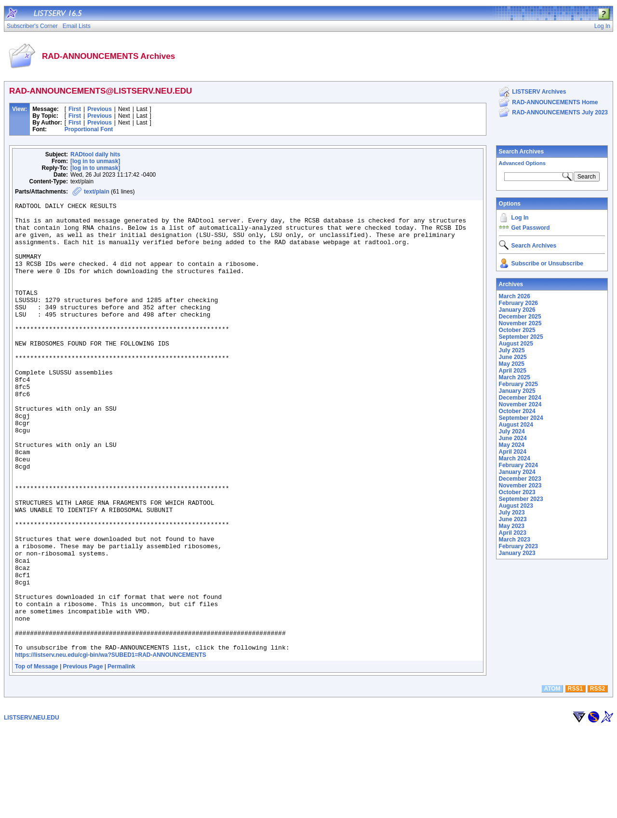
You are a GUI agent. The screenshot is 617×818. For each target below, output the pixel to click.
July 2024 (512, 431)
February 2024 (518, 465)
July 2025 (512, 350)
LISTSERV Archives (539, 91)
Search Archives (521, 151)
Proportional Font (89, 129)
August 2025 (516, 343)
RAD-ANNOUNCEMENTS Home (555, 102)
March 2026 (514, 296)
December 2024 (520, 397)
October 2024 (517, 411)
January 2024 (517, 472)
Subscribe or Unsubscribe (547, 263)
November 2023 (520, 485)
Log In (520, 217)
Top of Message (36, 756)
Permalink (121, 756)
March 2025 (514, 377)
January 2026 (517, 309)
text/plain (96, 191)
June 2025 (513, 357)
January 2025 (517, 391)
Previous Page (83, 756)
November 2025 (520, 323)
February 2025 (518, 384)
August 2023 (516, 505)
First (74, 109)
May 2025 (511, 363)
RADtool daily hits (95, 154)
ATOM (552, 778)
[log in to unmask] (95, 161)
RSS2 (597, 778)
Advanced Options (522, 163)
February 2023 (518, 546)
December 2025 (520, 316)
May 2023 (511, 526)
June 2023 (513, 519)
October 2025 (517, 330)
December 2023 (520, 478)
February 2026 (518, 303)
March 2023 (514, 539)
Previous (99, 109)
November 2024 (520, 404)
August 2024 (516, 424)
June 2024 (513, 438)
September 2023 (521, 499)
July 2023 (512, 512)
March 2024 (514, 458)
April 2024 (512, 451)
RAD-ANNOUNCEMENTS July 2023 (560, 112)
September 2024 (521, 418)
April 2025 (512, 370)
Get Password (530, 227)
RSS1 (575, 778)
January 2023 (517, 553)
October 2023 (517, 492)
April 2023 (512, 532)
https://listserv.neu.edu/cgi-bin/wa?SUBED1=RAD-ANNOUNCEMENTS (110, 744)
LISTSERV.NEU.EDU (31, 807)
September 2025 (521, 336)
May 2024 (511, 445)
